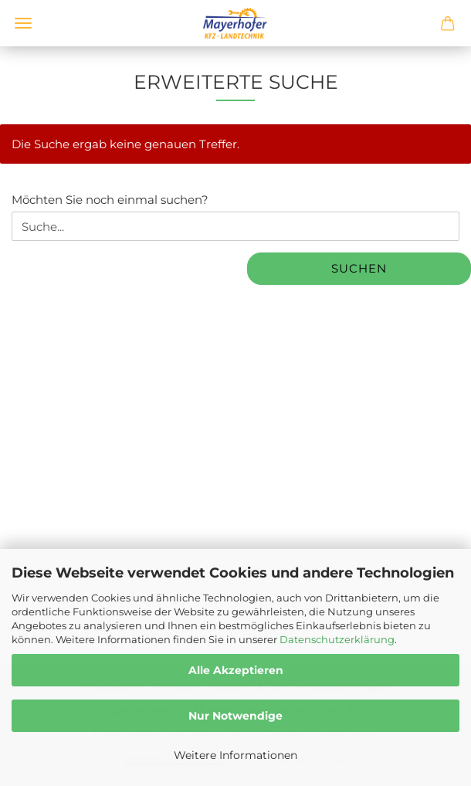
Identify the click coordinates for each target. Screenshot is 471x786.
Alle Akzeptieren (235, 670)
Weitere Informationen (235, 755)
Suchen (359, 268)
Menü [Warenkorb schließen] (23, 23)
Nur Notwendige (235, 716)
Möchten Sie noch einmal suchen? (110, 199)
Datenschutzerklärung (337, 639)
